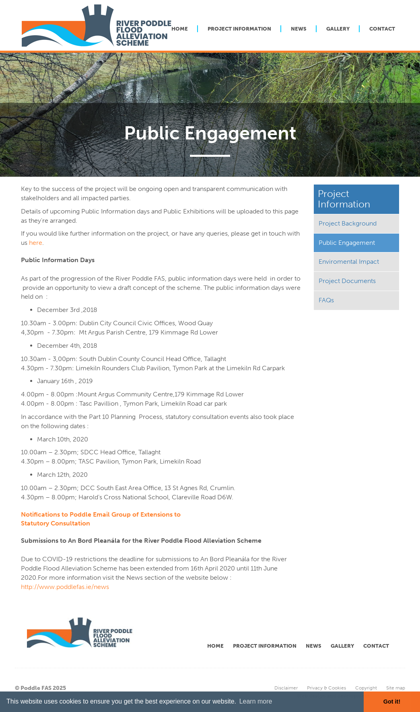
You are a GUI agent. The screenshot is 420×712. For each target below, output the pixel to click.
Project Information (239, 29)
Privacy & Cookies (326, 688)
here (35, 242)
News (299, 29)
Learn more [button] (255, 701)
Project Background (348, 223)
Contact (382, 29)
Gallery (338, 29)
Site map (395, 688)
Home (179, 29)
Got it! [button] (391, 701)
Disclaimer (286, 688)
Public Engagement (347, 242)
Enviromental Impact (349, 261)
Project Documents (347, 281)
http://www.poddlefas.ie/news (65, 587)
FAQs (326, 300)
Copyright (366, 688)
